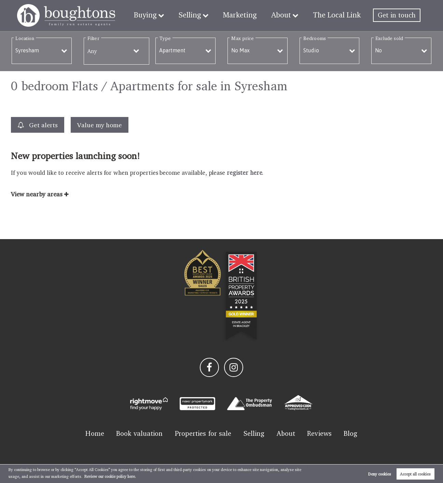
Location (24, 38)
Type (165, 38)
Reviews (319, 433)
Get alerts (37, 125)
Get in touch (397, 15)
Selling (198, 15)
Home (94, 433)
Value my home (99, 125)
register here (244, 172)
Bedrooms (314, 38)
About (284, 15)
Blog (350, 433)
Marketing (245, 15)
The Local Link (338, 15)
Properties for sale (203, 433)
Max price (242, 38)
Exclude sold (389, 38)
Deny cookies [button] (379, 474)
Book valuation (139, 433)
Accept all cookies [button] (415, 474)
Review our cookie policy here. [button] (110, 476)
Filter (93, 38)
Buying (155, 15)
